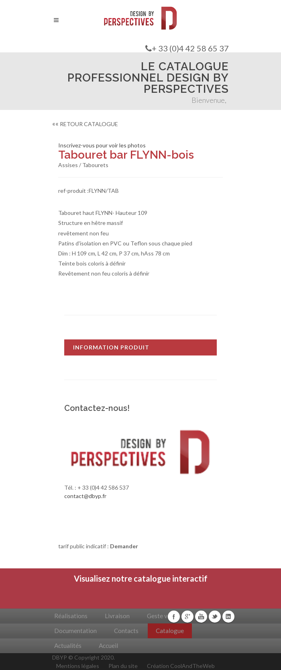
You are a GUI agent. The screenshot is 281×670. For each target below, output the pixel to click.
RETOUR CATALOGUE (85, 124)
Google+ (187, 617)
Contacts (126, 630)
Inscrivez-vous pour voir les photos (102, 145)
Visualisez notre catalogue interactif (141, 578)
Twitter (215, 617)
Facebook (174, 617)
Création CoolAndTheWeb (181, 665)
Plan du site (123, 665)
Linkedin (228, 617)
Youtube (201, 617)
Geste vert (161, 615)
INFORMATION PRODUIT (111, 347)
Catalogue (170, 630)
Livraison (117, 615)
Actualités (67, 645)
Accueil (108, 645)
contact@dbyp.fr (85, 495)
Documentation (75, 630)
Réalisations (71, 615)
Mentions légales (77, 665)
